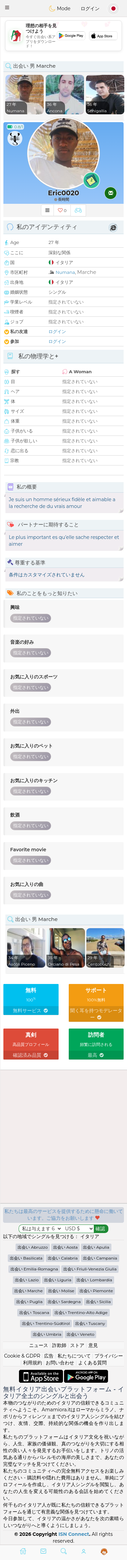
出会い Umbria (47, 1334)
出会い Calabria (63, 1258)
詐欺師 (59, 1345)
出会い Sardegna (64, 1301)
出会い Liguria (57, 1279)
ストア (77, 1345)
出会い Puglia (29, 1301)
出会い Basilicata (26, 1258)
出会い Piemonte (96, 1290)
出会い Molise (61, 1290)
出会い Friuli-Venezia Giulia (90, 1268)
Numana (65, 272)
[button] (7, 7)
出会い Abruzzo (32, 1247)
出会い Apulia (96, 1247)
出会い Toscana (34, 1312)
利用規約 (32, 1363)
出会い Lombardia (94, 1279)
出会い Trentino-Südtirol (46, 1323)
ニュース (38, 1345)
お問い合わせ (60, 1363)
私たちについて (74, 1356)
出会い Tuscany (90, 1323)
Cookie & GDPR (22, 1356)
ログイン (90, 8)
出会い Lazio (27, 1279)
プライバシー (108, 1356)
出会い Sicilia (98, 1301)
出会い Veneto (80, 1334)
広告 (49, 1356)
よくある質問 (92, 1363)
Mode (59, 8)
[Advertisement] (63, 35)
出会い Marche (28, 1290)
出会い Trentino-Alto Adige (81, 1312)
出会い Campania (100, 1258)
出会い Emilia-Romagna (34, 1268)
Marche (87, 272)
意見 (93, 1345)
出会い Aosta (65, 1247)
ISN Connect (74, 1534)
